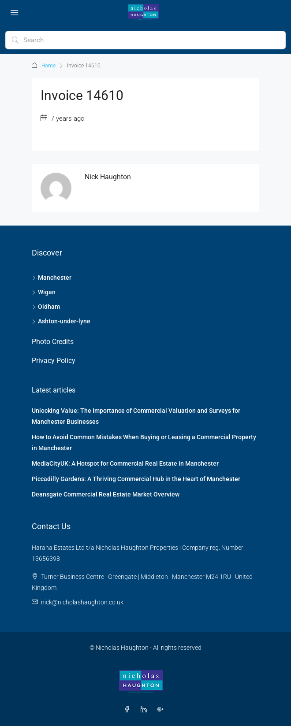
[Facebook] (129, 709)
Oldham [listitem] (46, 306)
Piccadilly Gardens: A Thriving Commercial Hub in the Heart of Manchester (136, 478)
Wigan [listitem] (44, 292)
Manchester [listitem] (51, 277)
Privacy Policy (53, 360)
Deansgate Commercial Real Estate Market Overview (105, 494)
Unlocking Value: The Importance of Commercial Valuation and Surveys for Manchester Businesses (136, 416)
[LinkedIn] (145, 709)
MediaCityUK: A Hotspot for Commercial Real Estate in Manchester (125, 463)
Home (48, 66)
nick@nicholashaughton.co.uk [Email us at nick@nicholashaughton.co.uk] (82, 602)
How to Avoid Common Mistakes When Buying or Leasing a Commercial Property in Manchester (144, 442)
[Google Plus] (162, 709)
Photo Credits (53, 341)
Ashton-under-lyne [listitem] (61, 321)
